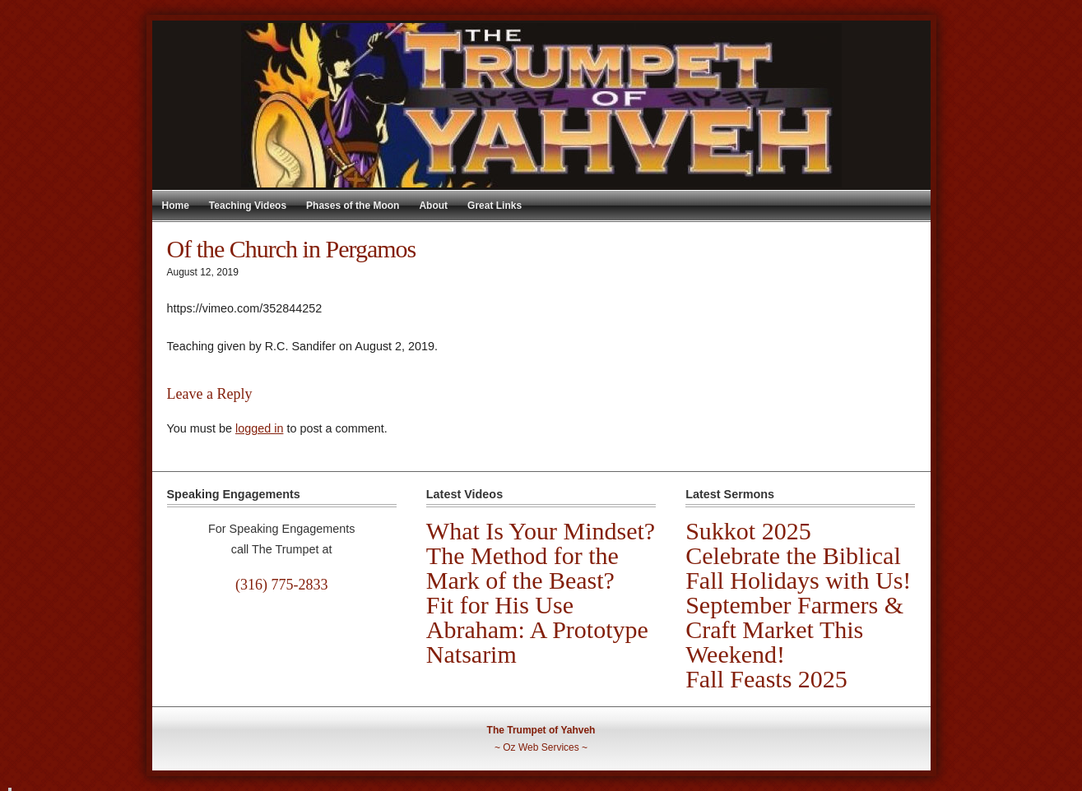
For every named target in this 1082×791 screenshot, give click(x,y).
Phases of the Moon (352, 205)
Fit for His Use (500, 604)
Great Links (494, 205)
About (433, 205)
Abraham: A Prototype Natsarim (537, 642)
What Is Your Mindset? (540, 530)
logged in (259, 428)
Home (175, 205)
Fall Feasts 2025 (766, 678)
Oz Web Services (540, 747)
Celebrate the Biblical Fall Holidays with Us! (798, 568)
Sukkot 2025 (748, 530)
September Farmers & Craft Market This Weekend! (794, 629)
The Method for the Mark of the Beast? (522, 568)
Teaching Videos (247, 205)
